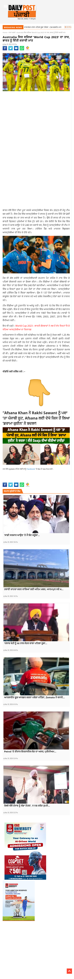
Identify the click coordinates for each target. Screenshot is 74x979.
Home (5, 32)
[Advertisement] (36, 114)
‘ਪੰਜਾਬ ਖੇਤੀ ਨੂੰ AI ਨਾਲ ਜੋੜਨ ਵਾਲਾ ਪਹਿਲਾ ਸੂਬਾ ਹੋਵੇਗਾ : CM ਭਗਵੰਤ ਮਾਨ (34, 27)
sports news (31, 481)
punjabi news (21, 481)
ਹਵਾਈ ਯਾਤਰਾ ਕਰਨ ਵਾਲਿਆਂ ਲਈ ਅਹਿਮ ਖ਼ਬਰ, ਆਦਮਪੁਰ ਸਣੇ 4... (33, 589)
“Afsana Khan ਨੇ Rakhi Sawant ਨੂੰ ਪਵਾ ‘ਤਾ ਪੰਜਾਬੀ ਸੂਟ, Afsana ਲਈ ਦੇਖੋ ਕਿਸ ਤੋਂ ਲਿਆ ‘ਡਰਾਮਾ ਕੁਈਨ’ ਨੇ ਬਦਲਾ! (36, 418)
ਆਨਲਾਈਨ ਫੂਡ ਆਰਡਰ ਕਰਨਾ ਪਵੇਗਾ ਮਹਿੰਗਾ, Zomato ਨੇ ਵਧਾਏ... (34, 697)
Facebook (31, 469)
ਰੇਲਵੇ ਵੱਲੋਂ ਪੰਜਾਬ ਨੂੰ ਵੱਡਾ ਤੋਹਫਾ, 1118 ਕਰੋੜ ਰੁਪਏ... (27, 805)
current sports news (36, 478)
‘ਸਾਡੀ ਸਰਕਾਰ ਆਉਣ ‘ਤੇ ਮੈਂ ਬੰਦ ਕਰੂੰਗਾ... (22, 535)
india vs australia (51, 478)
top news (39, 481)
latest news (63, 478)
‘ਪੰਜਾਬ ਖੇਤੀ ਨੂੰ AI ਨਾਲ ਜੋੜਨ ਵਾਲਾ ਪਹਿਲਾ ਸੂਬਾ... (25, 643)
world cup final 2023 (61, 481)
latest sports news (9, 481)
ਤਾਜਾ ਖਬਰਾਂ (12, 32)
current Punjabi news (21, 478)
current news (7, 478)
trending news (48, 481)
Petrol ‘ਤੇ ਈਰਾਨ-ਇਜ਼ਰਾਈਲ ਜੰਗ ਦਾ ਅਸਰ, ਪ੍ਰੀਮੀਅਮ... (30, 751)
